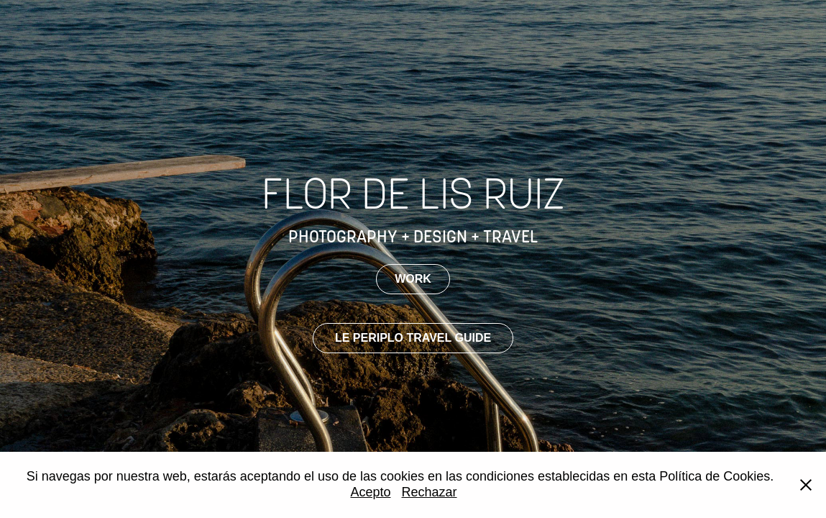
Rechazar (429, 492)
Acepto (370, 492)
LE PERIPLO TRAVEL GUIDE (413, 338)
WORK (413, 279)
